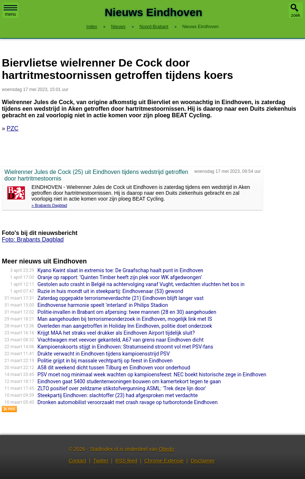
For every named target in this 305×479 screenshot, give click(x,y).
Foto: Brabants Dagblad (33, 239)
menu (10, 11)
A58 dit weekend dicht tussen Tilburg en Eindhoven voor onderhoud (113, 367)
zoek (295, 15)
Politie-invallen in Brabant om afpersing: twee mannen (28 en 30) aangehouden (126, 312)
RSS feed (126, 461)
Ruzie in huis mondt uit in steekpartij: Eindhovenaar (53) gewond (110, 291)
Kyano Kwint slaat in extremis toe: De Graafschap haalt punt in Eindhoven (120, 270)
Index (91, 26)
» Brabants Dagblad (49, 205)
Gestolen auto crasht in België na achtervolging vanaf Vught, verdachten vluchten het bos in (141, 284)
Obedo (166, 449)
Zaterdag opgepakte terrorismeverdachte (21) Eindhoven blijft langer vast (120, 298)
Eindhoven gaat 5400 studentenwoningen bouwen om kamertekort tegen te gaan (129, 381)
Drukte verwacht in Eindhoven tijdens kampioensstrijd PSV (103, 354)
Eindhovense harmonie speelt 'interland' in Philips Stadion (102, 305)
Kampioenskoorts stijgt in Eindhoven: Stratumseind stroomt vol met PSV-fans (125, 347)
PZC (12, 128)
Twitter (100, 461)
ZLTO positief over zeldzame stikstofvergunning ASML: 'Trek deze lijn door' (121, 388)
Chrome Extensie (163, 461)
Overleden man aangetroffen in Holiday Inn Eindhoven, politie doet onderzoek (124, 326)
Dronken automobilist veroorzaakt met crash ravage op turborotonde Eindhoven (127, 402)
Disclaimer (203, 461)
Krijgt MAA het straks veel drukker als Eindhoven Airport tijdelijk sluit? (116, 333)
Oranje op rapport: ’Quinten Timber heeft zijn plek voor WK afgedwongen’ (119, 277)
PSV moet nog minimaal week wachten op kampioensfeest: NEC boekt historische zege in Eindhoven (151, 374)
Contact (77, 461)
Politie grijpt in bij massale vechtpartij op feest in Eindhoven (104, 361)
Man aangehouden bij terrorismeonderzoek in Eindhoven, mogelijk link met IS (124, 319)
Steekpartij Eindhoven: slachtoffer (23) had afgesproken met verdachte (117, 395)
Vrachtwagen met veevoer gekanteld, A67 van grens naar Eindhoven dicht (120, 340)
